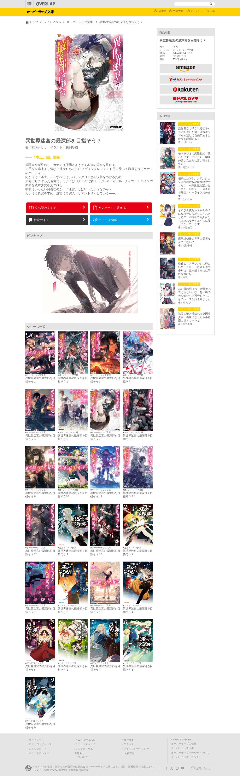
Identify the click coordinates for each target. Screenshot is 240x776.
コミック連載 (105, 220)
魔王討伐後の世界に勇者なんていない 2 (194, 240)
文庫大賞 (178, 11)
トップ (33, 22)
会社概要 (129, 739)
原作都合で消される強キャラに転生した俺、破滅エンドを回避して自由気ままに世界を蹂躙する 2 (194, 133)
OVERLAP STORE (181, 739)
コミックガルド (38, 748)
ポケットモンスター (40, 753)
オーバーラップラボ (202, 11)
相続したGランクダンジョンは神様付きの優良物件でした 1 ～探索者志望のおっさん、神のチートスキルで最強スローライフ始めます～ (194, 187)
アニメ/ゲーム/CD (85, 739)
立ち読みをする (42, 208)
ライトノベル (52, 22)
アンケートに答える (109, 208)
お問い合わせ (203, 768)
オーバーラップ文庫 (80, 22)
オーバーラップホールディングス (190, 752)
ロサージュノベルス (40, 744)
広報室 (162, 11)
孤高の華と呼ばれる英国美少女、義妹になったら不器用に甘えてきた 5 (194, 317)
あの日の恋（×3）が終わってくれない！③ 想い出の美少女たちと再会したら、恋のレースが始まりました (194, 294)
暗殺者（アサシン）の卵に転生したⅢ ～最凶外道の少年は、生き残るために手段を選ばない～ (194, 269)
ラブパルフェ (82, 757)
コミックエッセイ (85, 744)
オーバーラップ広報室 (183, 743)
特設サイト (39, 220)
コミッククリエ (84, 748)
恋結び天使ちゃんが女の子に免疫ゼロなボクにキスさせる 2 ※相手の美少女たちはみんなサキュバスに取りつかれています (194, 217)
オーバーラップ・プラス (185, 757)
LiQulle (79, 753)
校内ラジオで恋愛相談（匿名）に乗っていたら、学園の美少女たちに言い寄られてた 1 (194, 159)
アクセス (129, 744)
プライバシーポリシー (136, 748)
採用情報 (129, 753)
